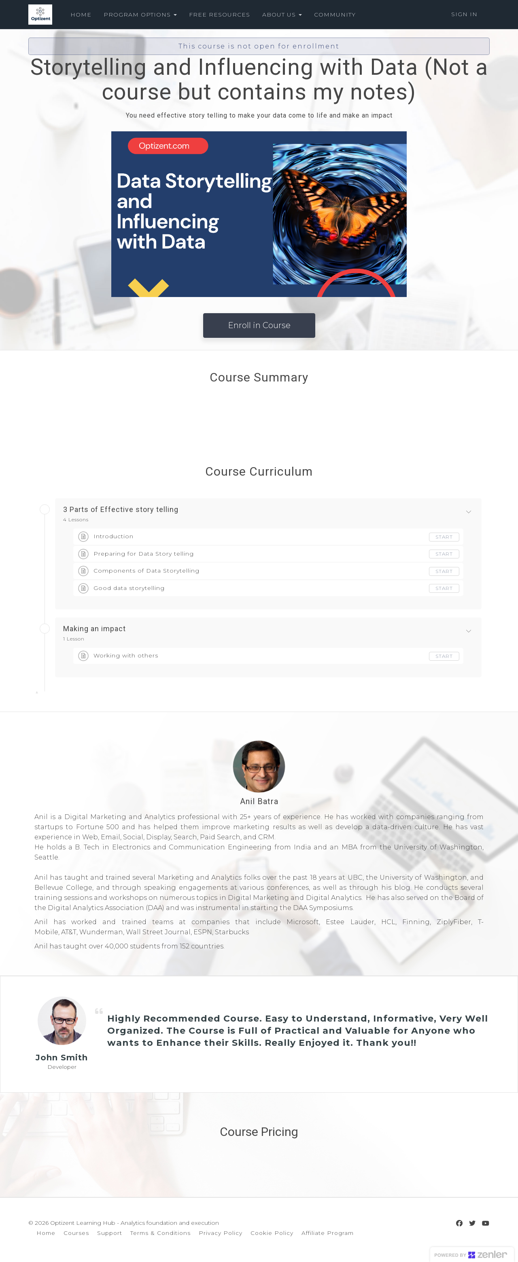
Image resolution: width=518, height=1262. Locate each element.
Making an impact (94, 629)
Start (444, 537)
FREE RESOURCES (219, 14)
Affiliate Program (327, 1233)
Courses (76, 1233)
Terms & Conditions (160, 1233)
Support (109, 1233)
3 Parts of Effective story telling (120, 510)
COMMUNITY (335, 14)
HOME (80, 14)
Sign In (464, 14)
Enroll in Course (259, 325)
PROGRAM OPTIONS (140, 14)
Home (45, 1233)
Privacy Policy (220, 1233)
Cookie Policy (272, 1233)
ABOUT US (282, 14)
